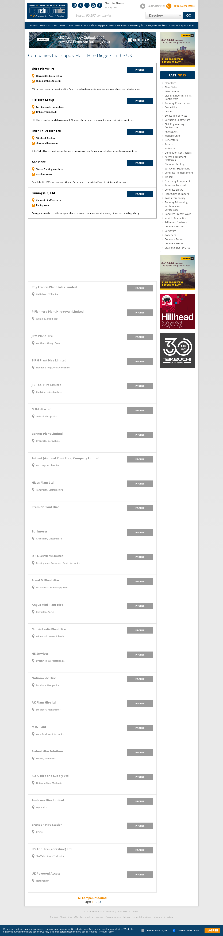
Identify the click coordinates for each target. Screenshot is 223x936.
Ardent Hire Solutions (47, 751)
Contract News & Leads (77, 25)
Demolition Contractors (178, 152)
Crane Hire (171, 107)
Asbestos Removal (175, 185)
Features (134, 25)
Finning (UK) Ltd (43, 193)
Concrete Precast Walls (178, 214)
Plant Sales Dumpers (177, 193)
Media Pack (163, 25)
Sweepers (170, 235)
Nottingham (42, 880)
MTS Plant (39, 727)
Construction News (36, 25)
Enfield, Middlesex (46, 758)
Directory (168, 916)
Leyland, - (41, 807)
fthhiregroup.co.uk (46, 111)
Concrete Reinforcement (179, 172)
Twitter (80, 5)
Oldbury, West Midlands (49, 783)
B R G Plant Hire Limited (49, 360)
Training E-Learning (176, 202)
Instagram (74, 5)
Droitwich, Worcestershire (50, 660)
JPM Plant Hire (42, 336)
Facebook (99, 5)
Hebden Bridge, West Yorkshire (53, 367)
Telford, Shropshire (46, 416)
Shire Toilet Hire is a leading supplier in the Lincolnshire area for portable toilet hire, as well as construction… (84, 151)
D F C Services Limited (48, 556)
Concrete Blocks (174, 189)
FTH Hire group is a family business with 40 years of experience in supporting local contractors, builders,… (83, 120)
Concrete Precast (174, 243)
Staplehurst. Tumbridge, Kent (52, 587)
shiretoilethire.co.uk (47, 143)
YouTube (93, 5)
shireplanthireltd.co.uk (48, 80)
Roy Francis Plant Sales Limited (54, 287)
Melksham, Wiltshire (47, 294)
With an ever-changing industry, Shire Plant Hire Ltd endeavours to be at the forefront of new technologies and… (86, 88)
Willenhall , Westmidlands (50, 636)
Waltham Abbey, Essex (48, 343)
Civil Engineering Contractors (174, 126)
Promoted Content (57, 25)
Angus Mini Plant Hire (47, 605)
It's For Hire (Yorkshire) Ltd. (52, 849)
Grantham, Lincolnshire (49, 538)
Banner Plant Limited (47, 434)
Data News (122, 25)
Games (174, 25)
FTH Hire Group (43, 100)
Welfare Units (172, 135)
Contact (54, 916)
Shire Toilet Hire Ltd (46, 131)
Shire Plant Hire (43, 69)
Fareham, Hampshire (47, 685)
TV (145, 25)
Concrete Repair (174, 239)
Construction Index (47, 11)
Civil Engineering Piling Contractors (178, 97)
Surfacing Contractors (177, 119)
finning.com (42, 205)
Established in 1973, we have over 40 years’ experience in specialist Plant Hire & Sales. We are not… (80, 182)
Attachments (172, 91)
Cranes (169, 111)
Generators (171, 140)
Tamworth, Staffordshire (49, 489)
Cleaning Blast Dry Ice (177, 247)
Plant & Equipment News (102, 25)
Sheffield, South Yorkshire (50, 856)
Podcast (190, 25)
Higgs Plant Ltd (43, 482)
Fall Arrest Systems (176, 222)
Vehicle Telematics (175, 218)
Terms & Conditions (141, 916)
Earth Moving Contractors (172, 208)
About (63, 916)
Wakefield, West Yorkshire (50, 734)
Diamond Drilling (174, 164)
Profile (139, 69)
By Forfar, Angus (45, 611)
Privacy (126, 916)
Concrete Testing (174, 226)
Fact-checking (86, 916)
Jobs (141, 25)
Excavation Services (176, 115)
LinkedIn (87, 5)
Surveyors (170, 230)
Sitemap (158, 916)
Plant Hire (170, 83)
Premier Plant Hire (45, 507)
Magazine (152, 25)
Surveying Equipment (177, 168)
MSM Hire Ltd (41, 409)
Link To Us (73, 916)
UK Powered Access (46, 873)
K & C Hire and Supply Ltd (50, 776)
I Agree (212, 930)
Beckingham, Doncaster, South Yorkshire (58, 563)
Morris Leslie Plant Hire (49, 629)
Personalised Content (186, 930)
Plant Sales (171, 87)
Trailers (169, 177)
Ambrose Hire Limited (48, 800)
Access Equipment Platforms (175, 158)
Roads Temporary (175, 198)
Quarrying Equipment (177, 181)
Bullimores (40, 531)
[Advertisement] (92, 249)
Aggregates (171, 131)
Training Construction (177, 103)
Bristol (39, 831)
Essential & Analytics (154, 930)
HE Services (40, 654)
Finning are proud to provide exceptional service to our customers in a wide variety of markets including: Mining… (86, 213)
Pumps (169, 144)
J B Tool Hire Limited (46, 385)
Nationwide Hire (44, 678)
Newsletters (184, 6)
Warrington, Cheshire (47, 465)
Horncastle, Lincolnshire (49, 75)
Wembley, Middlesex (47, 318)
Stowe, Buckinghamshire (49, 169)
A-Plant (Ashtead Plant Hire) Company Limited (65, 458)
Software (170, 148)
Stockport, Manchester (48, 709)
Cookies (99, 916)
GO (188, 15)
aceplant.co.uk (44, 174)
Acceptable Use (113, 916)
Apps (183, 25)
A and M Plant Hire (45, 580)
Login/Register (156, 6)
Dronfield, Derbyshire (48, 440)
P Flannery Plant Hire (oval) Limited (58, 311)
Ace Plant (38, 162)
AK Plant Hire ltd (44, 702)
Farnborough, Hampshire (50, 107)
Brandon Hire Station (47, 825)
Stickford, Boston (45, 138)
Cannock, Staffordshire (48, 200)
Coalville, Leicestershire (49, 392)
